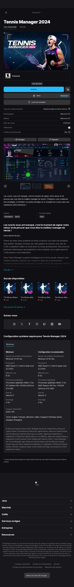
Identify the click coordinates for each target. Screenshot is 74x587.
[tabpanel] (37, 375)
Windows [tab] (10, 344)
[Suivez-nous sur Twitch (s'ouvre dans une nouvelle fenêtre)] (44, 324)
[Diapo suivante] (68, 186)
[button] (37, 269)
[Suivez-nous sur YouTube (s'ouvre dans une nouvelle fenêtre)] (59, 324)
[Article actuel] (25, 186)
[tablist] (37, 344)
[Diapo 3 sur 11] (49, 186)
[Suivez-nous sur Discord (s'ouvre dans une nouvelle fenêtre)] (52, 324)
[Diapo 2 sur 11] (37, 186)
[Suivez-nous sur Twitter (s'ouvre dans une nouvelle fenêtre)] (21, 324)
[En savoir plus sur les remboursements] (69, 109)
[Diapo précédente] (5, 186)
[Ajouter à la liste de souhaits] (37, 102)
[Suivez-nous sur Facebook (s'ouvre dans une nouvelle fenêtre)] (29, 324)
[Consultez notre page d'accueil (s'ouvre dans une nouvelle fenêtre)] (14, 324)
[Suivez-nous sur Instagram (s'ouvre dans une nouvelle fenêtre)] (36, 324)
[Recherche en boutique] (6, 12)
